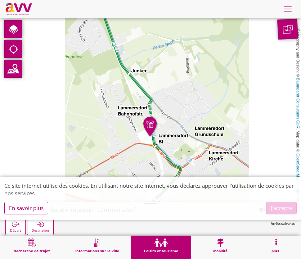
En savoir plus (26, 208)
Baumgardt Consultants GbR (298, 103)
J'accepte (281, 208)
